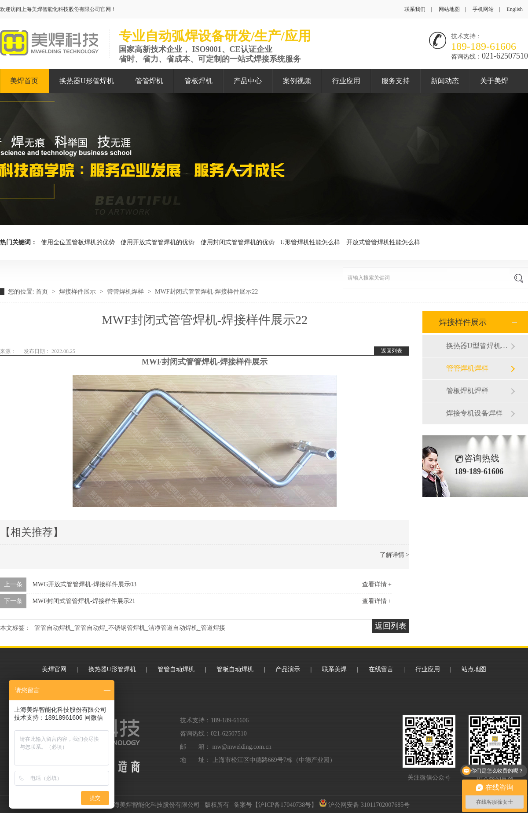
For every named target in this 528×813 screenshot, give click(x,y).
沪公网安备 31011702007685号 (364, 805)
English (514, 9)
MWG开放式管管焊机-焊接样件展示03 (84, 584)
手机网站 (483, 9)
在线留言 (381, 669)
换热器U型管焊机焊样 (478, 345)
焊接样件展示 (78, 291)
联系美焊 (334, 669)
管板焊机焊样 (467, 390)
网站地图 (449, 9)
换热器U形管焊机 (86, 81)
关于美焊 (494, 81)
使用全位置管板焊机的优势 (78, 242)
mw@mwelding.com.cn (242, 746)
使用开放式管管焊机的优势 (157, 242)
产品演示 (287, 669)
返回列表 (391, 351)
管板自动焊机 (234, 669)
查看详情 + (377, 584)
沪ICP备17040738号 (284, 805)
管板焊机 (198, 81)
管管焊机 (149, 81)
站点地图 (474, 669)
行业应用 (346, 81)
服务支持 (395, 81)
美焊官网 (54, 669)
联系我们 (414, 9)
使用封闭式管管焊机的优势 (238, 242)
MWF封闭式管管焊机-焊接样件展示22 (206, 291)
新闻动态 (445, 81)
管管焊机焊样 (126, 291)
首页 (43, 291)
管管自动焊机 (176, 669)
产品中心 (248, 81)
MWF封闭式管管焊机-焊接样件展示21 (84, 601)
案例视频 (297, 81)
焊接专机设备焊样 (474, 413)
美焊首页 (24, 81)
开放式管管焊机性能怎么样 (383, 242)
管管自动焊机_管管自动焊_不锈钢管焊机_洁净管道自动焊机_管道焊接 (129, 628)
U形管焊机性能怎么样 (310, 242)
